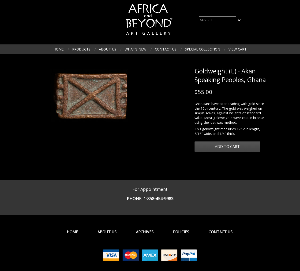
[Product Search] (217, 19)
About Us (107, 49)
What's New (135, 49)
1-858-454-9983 (158, 198)
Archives (145, 232)
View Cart (238, 49)
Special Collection (202, 49)
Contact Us (165, 49)
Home (58, 49)
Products (81, 49)
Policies (181, 232)
